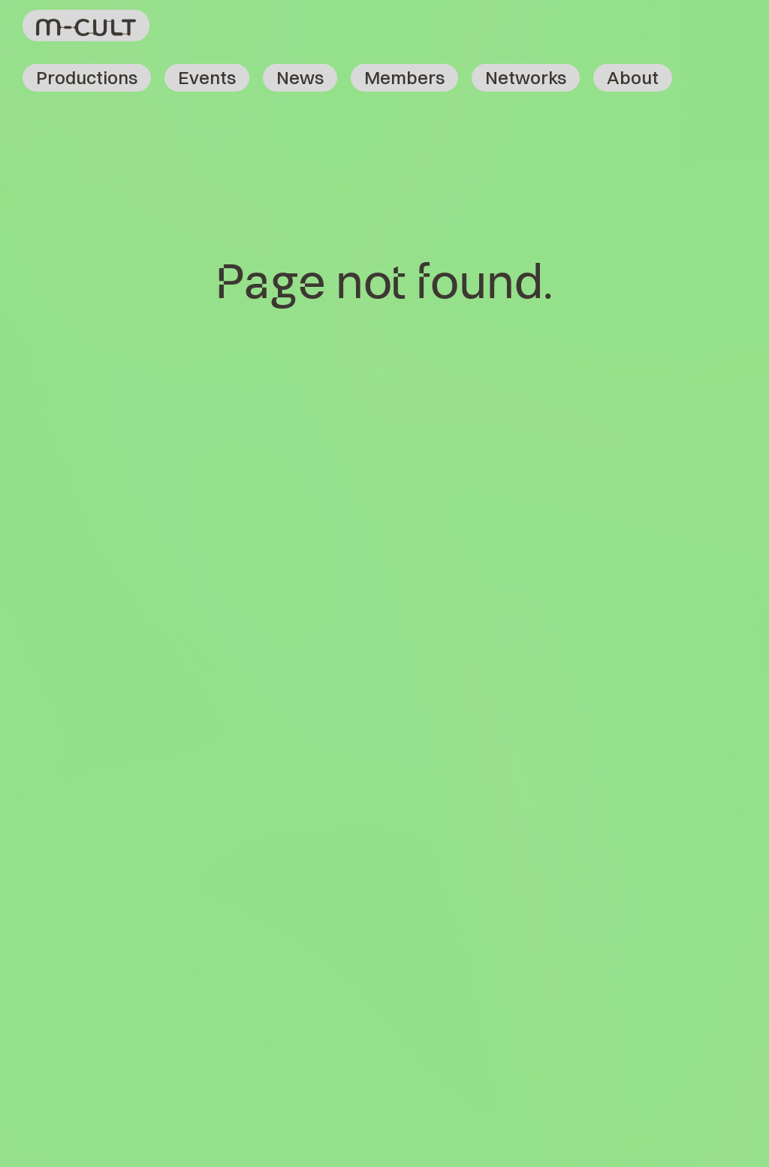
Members (404, 77)
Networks (525, 77)
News (300, 77)
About (633, 77)
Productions (86, 77)
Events (207, 77)
